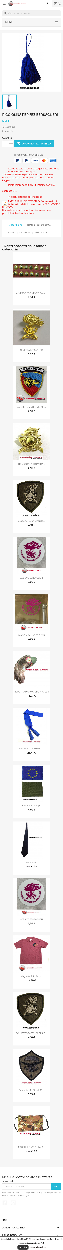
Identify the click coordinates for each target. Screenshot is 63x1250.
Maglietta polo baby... (31, 976)
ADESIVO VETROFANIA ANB (31, 634)
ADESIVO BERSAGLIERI (31, 577)
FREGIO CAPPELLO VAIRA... (31, 464)
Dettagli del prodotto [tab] (39, 225)
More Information (38, 1247)
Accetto (23, 1247)
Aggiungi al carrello (34, 144)
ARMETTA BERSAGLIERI (31, 350)
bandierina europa (31, 805)
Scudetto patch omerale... (31, 520)
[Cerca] (31, 13)
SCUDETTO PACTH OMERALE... (31, 1033)
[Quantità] (5, 143)
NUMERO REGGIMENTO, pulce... (31, 293)
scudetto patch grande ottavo (31, 407)
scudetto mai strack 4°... (31, 1090)
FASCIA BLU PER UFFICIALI (31, 748)
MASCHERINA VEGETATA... (31, 1147)
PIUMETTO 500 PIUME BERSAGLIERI (31, 691)
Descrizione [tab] (15, 225)
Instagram (13, 1203)
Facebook (5, 1203)
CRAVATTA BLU (31, 862)
